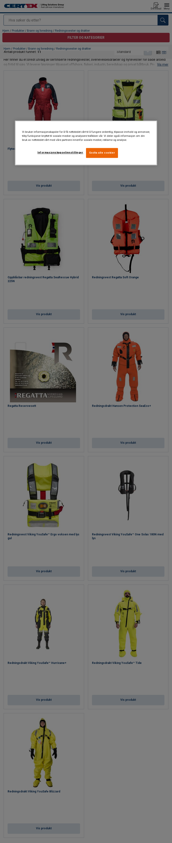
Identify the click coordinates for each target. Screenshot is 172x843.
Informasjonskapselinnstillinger (60, 152)
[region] (86, 143)
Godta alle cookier (102, 153)
